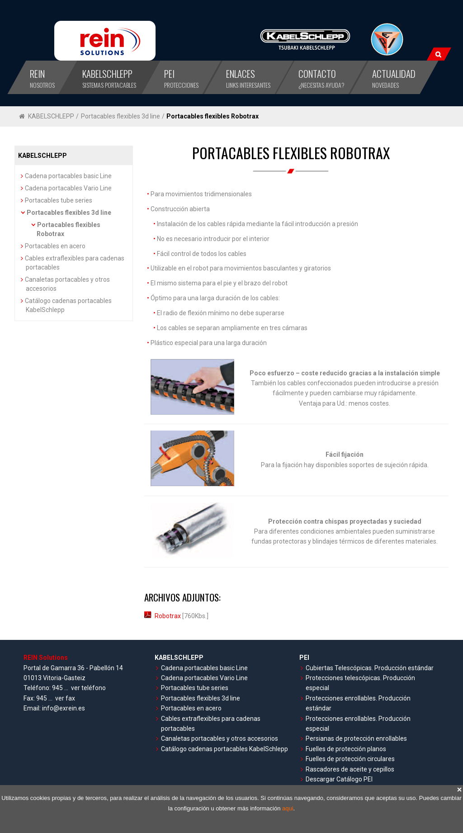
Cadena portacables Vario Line (68, 188)
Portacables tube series (58, 200)
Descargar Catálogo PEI (339, 779)
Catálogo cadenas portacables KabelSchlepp (224, 749)
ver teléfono (88, 687)
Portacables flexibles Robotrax (212, 116)
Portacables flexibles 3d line (120, 116)
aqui (287, 808)
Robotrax (163, 616)
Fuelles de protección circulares (350, 758)
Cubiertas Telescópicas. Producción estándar (370, 668)
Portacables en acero (55, 246)
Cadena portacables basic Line (68, 176)
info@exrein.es (63, 708)
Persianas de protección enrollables (356, 738)
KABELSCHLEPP (51, 116)
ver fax (65, 698)
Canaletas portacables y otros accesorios (219, 738)
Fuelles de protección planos (346, 749)
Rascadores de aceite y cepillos (350, 769)
